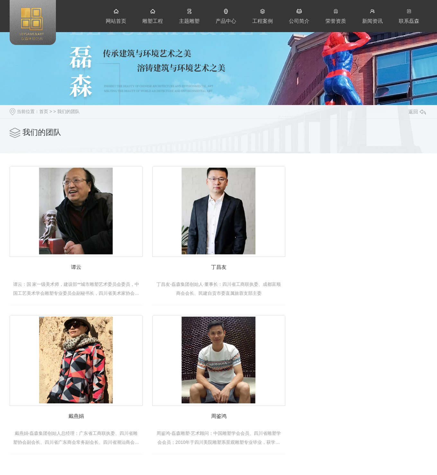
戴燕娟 (80, 424)
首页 (43, 111)
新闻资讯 (372, 16)
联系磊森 (409, 16)
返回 (417, 111)
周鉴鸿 (230, 424)
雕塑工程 (152, 16)
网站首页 (116, 16)
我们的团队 (68, 111)
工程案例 (262, 16)
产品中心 (226, 16)
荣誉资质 (336, 16)
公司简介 (299, 16)
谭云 (80, 271)
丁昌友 (230, 271)
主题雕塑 (189, 16)
